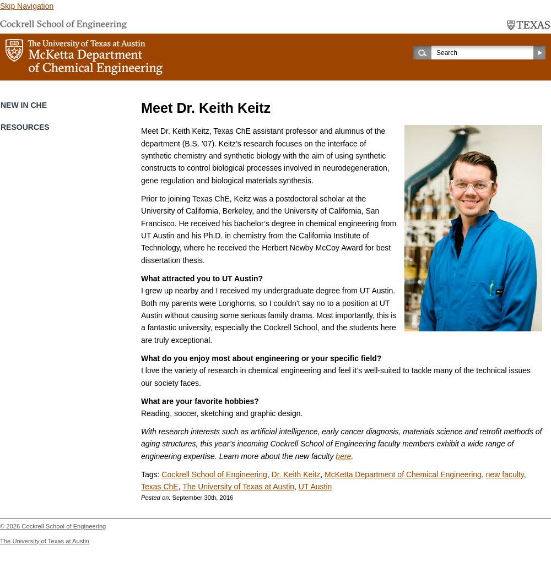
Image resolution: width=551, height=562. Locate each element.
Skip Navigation (26, 6)
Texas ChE (160, 486)
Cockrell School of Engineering (214, 474)
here (343, 456)
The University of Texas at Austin (238, 486)
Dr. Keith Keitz (296, 474)
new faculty (505, 474)
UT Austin (315, 486)
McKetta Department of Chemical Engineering (403, 474)
